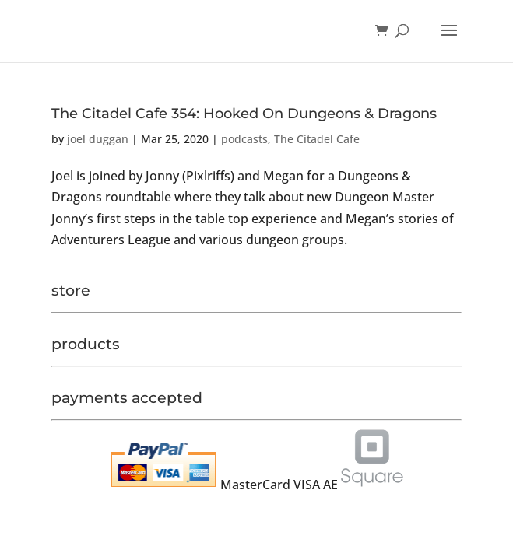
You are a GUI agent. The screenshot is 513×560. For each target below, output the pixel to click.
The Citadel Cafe (317, 138)
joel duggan (97, 138)
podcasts (244, 138)
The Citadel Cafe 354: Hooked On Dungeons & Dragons (244, 113)
